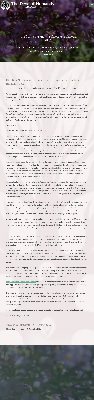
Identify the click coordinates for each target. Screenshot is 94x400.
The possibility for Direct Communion (21, 282)
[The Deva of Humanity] (27, 5)
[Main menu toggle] (91, 5)
